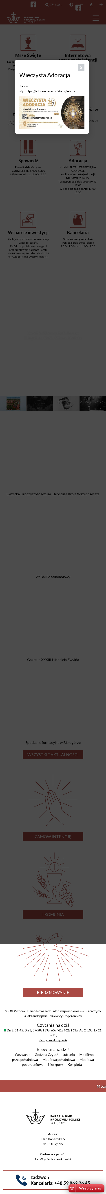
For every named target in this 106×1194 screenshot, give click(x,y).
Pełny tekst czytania (53, 1040)
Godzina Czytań (46, 1055)
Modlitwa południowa (58, 1059)
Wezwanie (22, 1055)
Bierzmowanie (53, 992)
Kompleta (75, 1064)
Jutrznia (69, 1055)
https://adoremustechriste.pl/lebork (50, 91)
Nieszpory (55, 1064)
